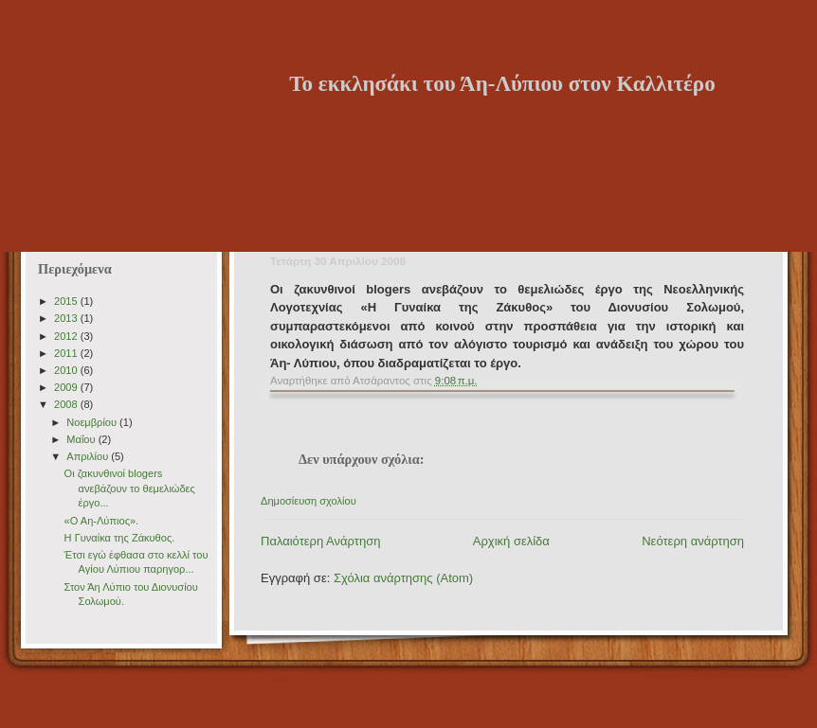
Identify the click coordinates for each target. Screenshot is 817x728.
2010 (67, 370)
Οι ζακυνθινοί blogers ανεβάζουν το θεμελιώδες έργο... (129, 488)
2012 (67, 336)
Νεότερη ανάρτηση (693, 541)
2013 (67, 318)
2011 (67, 353)
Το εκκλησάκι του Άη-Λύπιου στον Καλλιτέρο (502, 83)
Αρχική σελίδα (511, 541)
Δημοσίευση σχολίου (308, 500)
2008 (67, 404)
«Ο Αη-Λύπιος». (101, 520)
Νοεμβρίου (92, 422)
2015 (67, 301)
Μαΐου (82, 439)
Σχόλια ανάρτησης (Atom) (403, 578)
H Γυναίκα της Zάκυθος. (119, 537)
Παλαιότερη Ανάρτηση (320, 541)
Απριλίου (88, 456)
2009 (67, 387)
